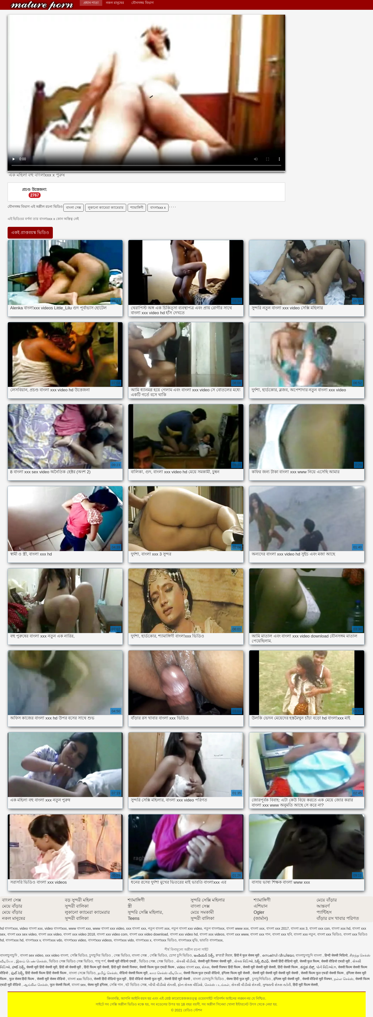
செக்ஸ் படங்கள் (216, 985)
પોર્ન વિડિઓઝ (326, 967)
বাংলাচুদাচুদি (9, 955)
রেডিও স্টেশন (42, 5)
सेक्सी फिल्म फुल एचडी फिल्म (157, 967)
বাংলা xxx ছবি (282, 934)
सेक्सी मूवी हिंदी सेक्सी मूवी (41, 967)
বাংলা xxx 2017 (277, 928)
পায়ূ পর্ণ (100, 961)
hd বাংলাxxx (9, 928)
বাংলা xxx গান (260, 934)
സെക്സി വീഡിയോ (278, 955)
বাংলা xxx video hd (184, 934)
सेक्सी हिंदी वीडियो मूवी (284, 961)
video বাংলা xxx (31, 928)
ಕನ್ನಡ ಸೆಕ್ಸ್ (307, 967)
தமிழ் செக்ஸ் (107, 973)
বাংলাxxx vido (124, 940)
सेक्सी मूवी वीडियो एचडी (122, 961)
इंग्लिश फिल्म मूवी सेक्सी (236, 973)
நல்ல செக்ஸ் (343, 979)
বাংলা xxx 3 (299, 928)
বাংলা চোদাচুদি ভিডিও (209, 979)
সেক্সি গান (117, 985)
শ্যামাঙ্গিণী (136, 207)
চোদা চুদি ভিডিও (180, 955)
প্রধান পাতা (91, 3)
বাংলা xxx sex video (22, 934)
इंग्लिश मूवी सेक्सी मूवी (286, 979)
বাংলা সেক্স (73, 207)
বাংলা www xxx (237, 928)
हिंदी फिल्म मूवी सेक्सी (96, 967)
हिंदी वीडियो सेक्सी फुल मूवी (145, 979)
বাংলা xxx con (319, 928)
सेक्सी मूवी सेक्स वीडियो (51, 979)
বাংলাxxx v (33, 940)
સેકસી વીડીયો (186, 961)
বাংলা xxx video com (112, 934)
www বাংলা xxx (79, 928)
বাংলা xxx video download (148, 934)
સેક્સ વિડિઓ (243, 961)
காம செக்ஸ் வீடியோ (165, 973)
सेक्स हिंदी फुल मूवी (238, 979)
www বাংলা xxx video (108, 928)
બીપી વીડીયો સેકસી (162, 985)
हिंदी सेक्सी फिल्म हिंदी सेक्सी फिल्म (46, 973)
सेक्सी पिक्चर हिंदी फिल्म (226, 967)
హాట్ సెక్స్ (18, 967)
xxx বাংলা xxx (136, 928)
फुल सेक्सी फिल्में (60, 985)
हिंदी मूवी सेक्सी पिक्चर (124, 967)
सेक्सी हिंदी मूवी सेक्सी (177, 979)
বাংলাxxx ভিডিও (165, 940)
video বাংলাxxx (56, 928)
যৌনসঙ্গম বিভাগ (142, 3)
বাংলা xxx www (237, 934)
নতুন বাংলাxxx (214, 928)
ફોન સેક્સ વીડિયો (190, 985)
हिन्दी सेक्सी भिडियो (336, 955)
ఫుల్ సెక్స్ (17, 973)
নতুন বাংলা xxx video (186, 928)
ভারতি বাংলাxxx (211, 940)
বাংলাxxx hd (14, 940)
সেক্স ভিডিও (122, 955)
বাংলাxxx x (158, 207)
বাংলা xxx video (49, 934)
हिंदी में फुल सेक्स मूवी (247, 955)
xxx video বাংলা (56, 955)
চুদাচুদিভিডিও (262, 979)
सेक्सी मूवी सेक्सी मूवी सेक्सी (259, 967)
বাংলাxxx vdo (52, 940)
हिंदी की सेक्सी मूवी (70, 967)
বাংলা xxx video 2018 (79, 934)
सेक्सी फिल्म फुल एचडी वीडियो (201, 973)
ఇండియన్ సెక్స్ (204, 955)
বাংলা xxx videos (212, 934)
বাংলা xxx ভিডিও (329, 934)
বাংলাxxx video (75, 940)
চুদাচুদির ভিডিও (100, 955)
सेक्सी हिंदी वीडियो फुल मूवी (110, 979)
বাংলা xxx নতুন (304, 934)
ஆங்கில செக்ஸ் (35, 985)
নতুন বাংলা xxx (159, 928)
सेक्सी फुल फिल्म (309, 961)
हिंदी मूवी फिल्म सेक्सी (305, 985)
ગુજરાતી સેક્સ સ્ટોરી (276, 985)
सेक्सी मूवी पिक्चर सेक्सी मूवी (215, 961)
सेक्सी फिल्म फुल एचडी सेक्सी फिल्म (322, 973)
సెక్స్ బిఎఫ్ (262, 961)
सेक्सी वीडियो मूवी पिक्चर (317, 979)
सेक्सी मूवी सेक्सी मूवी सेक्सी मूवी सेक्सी (275, 973)
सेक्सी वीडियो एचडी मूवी (336, 961)
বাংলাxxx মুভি (188, 940)
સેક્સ (205, 967)
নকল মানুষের (115, 3)
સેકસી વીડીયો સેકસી (246, 985)
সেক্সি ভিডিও (79, 955)
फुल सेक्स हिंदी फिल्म (22, 979)
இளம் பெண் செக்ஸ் (31, 961)
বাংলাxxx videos (100, 940)
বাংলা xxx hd (341, 928)
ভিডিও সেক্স (147, 961)
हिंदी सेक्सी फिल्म (288, 967)
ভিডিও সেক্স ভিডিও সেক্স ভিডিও (71, 961)
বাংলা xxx (257, 928)
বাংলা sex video (31, 955)
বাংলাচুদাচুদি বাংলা (309, 955)
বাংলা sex (79, 985)
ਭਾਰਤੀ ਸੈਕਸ (224, 955)
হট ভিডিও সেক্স (136, 985)
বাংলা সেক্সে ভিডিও (82, 973)
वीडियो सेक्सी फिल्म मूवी (133, 973)
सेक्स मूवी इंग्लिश (98, 985)
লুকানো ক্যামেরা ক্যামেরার (106, 207)
